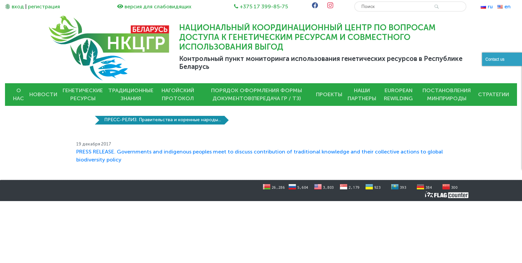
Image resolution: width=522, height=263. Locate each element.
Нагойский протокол (177, 94)
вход (18, 6)
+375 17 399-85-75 (264, 6)
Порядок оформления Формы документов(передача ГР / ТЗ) (256, 94)
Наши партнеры (362, 94)
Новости (43, 94)
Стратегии (493, 94)
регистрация (44, 6)
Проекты (329, 94)
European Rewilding (398, 94)
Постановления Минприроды (446, 94)
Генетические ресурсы (83, 94)
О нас (18, 94)
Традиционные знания (130, 94)
